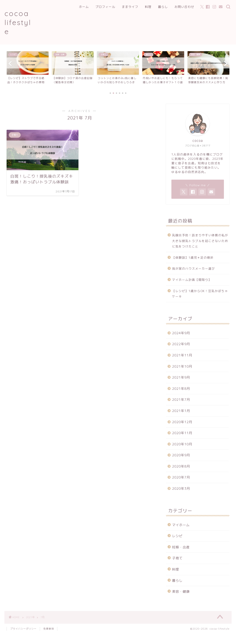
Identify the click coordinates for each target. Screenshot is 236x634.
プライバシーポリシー (23, 628)
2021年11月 (182, 355)
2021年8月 (181, 388)
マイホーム (181, 525)
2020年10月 (182, 444)
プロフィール (105, 7)
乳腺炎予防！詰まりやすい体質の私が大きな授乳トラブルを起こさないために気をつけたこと (200, 240)
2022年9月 (181, 344)
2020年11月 (182, 433)
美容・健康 (181, 591)
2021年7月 (181, 399)
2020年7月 (181, 477)
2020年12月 (182, 422)
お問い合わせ (184, 7)
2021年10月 (182, 366)
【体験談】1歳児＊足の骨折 (193, 257)
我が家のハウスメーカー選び (193, 268)
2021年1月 (181, 410)
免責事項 (48, 628)
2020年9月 (181, 455)
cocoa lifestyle (17, 22)
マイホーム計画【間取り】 (192, 280)
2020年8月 (181, 466)
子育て (177, 558)
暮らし (163, 7)
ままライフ (130, 7)
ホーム (84, 7)
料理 (148, 7)
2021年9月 (181, 377)
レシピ (177, 536)
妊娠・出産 (181, 547)
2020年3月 (181, 488)
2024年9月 (181, 333)
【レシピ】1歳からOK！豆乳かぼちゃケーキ (200, 294)
